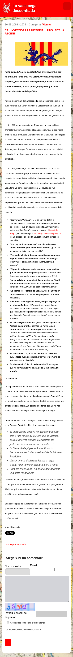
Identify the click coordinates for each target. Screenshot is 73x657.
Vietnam (47, 24)
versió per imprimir (15, 544)
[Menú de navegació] (67, 6)
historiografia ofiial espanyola (47, 233)
